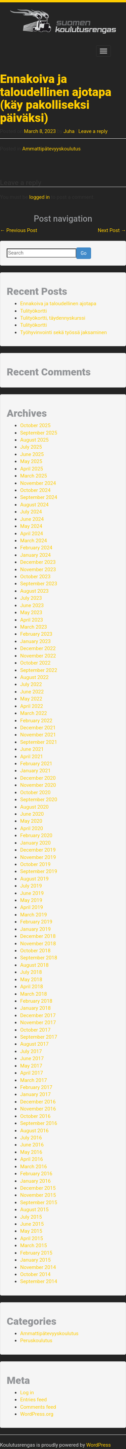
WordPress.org (36, 1414)
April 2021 (31, 757)
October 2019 (35, 864)
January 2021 (35, 771)
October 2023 (35, 577)
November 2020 (38, 785)
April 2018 (31, 987)
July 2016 (31, 1138)
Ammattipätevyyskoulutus (51, 149)
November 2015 (38, 1195)
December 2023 (38, 562)
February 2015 (36, 1253)
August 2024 (34, 505)
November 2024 (38, 483)
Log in (27, 1393)
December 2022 (38, 648)
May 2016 (31, 1152)
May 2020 (31, 821)
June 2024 (32, 519)
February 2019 (36, 922)
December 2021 (38, 728)
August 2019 (34, 879)
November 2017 (38, 1023)
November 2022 (38, 656)
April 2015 (31, 1238)
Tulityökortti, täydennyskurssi (52, 318)
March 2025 (33, 476)
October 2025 (35, 425)
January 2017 (35, 1094)
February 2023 (36, 634)
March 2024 (33, 541)
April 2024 (31, 534)
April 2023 (31, 620)
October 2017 (35, 1030)
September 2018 (38, 958)
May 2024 (31, 526)
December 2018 (38, 936)
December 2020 (38, 778)
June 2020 (32, 814)
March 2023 (33, 627)
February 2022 (36, 721)
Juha (69, 131)
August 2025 (34, 440)
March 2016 (33, 1167)
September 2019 (38, 871)
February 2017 (36, 1087)
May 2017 (31, 1066)
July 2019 (31, 886)
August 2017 (34, 1044)
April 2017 (31, 1073)
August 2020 (34, 807)
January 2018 (35, 1008)
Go (84, 253)
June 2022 (32, 692)
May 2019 (31, 900)
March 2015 (33, 1245)
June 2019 (32, 893)
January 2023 (35, 641)
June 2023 (32, 605)
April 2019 (31, 907)
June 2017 (32, 1058)
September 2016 (38, 1123)
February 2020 (36, 835)
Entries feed (33, 1400)
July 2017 (31, 1051)
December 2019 (38, 850)
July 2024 (31, 512)
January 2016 (35, 1181)
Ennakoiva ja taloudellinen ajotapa (58, 304)
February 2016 (36, 1174)
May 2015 (31, 1231)
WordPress (98, 1445)
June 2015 (32, 1224)
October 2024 (35, 490)
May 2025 (31, 461)
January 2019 (35, 929)
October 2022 (35, 663)
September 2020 (38, 800)
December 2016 (38, 1102)
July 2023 (31, 598)
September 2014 (38, 1281)
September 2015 (38, 1202)
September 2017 (38, 1037)
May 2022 (31, 699)
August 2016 (34, 1131)
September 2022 (38, 670)
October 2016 (35, 1116)
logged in (39, 197)
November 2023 (38, 570)
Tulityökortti (33, 311)
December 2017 (38, 1015)
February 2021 (36, 764)
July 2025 (31, 447)
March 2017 (33, 1080)
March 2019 (33, 915)
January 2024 (35, 555)
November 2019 (38, 857)
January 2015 (35, 1260)
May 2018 (31, 980)
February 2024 (36, 548)
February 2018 (36, 1001)
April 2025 (31, 469)
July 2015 (31, 1217)
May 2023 (31, 612)
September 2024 (38, 497)
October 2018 (35, 951)
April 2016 (31, 1159)
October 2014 (35, 1274)
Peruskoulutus (36, 1341)
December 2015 (38, 1188)
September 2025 (38, 433)
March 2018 (33, 994)
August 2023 (34, 591)
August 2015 (34, 1210)
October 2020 (35, 792)
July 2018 (31, 972)
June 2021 (32, 749)
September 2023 (38, 584)
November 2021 (38, 735)
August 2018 (34, 965)
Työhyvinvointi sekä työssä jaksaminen (63, 332)
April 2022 (31, 706)
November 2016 (38, 1109)
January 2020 (35, 843)
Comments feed (38, 1407)
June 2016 (32, 1145)
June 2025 (32, 454)
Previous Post (18, 230)
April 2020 (31, 828)
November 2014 (38, 1267)
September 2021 (38, 742)
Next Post (112, 230)
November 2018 (38, 944)
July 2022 (31, 684)
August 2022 (34, 677)
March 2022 (33, 713)
